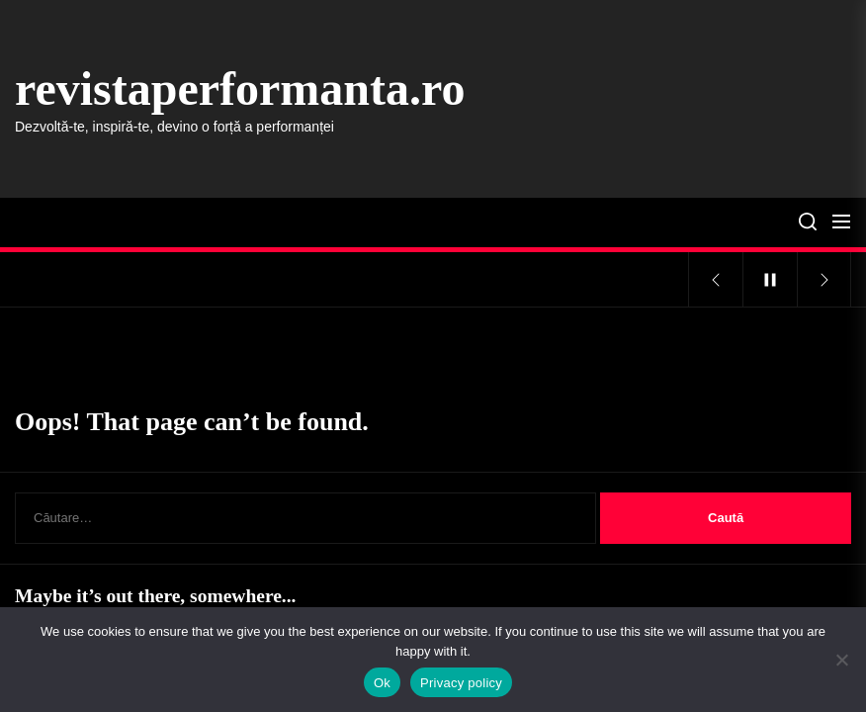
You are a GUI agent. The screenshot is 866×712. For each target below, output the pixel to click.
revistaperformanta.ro (240, 88)
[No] (841, 659)
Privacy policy (461, 682)
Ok (382, 682)
